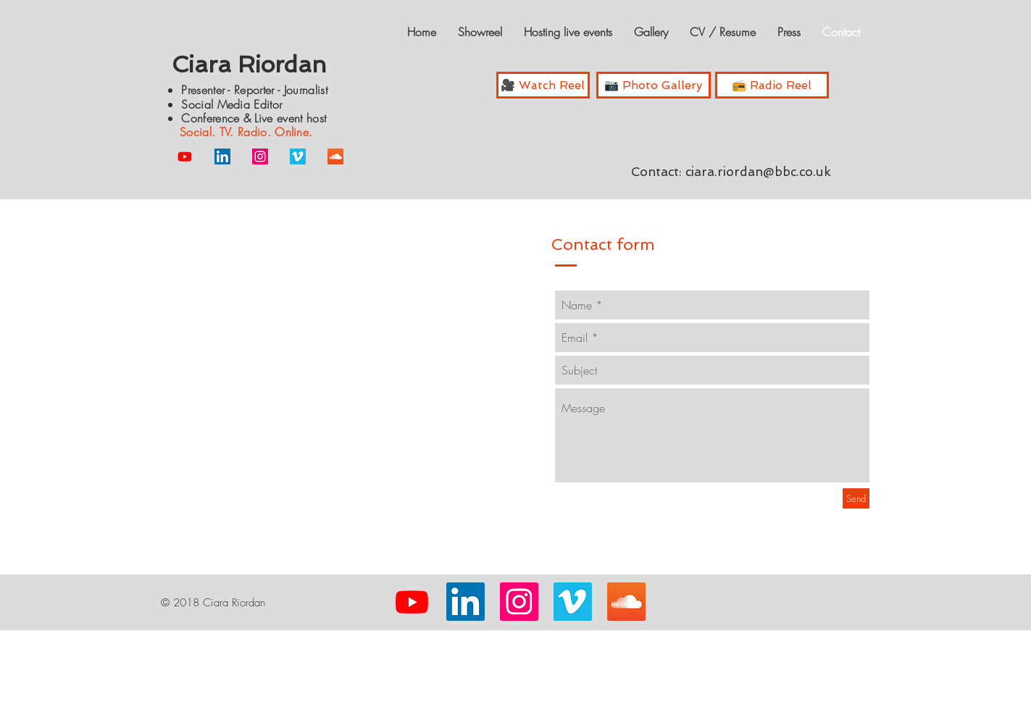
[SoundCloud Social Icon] (335, 156)
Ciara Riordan (249, 64)
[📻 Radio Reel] (772, 85)
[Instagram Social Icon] (260, 156)
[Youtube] (185, 156)
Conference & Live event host (253, 118)
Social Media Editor (233, 104)
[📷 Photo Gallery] (653, 85)
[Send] (856, 498)
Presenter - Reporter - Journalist (254, 90)
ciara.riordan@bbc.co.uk (758, 171)
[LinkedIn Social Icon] (222, 156)
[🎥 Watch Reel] (543, 85)
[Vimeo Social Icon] (298, 156)
